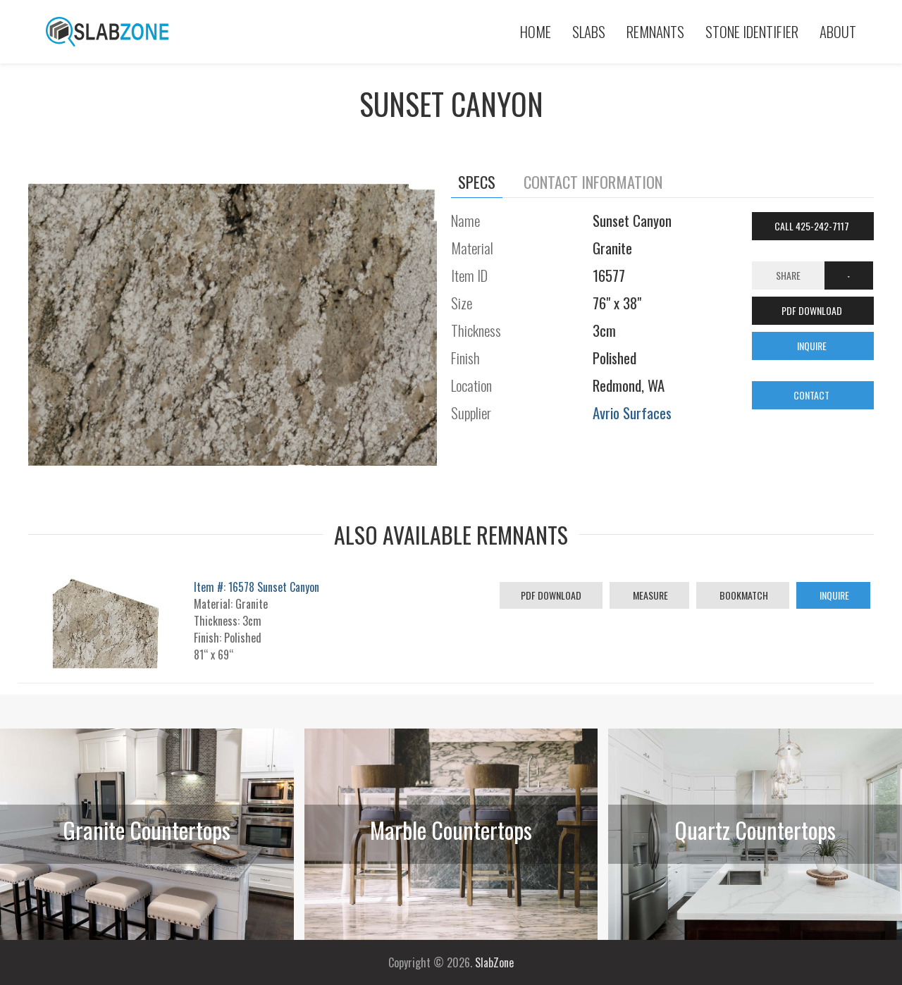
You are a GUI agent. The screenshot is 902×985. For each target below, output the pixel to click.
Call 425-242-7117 (812, 225)
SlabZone (494, 962)
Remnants (655, 31)
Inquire (833, 595)
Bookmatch (742, 595)
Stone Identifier (751, 31)
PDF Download (551, 595)
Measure (649, 595)
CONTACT (812, 395)
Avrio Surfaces (632, 412)
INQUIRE (813, 345)
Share (788, 275)
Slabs (588, 31)
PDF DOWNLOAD (812, 310)
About (838, 31)
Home (535, 31)
